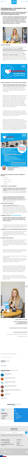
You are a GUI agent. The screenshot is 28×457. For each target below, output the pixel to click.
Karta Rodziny (4, 416)
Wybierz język (22, 1)
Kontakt (18, 442)
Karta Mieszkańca (5, 415)
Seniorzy (3, 417)
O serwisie (18, 441)
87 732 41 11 (4, 445)
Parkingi (17, 418)
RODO (18, 444)
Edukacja (3, 418)
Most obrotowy (18, 417)
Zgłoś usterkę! (18, 416)
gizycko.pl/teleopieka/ (16, 215)
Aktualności (19, 443)
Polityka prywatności (20, 445)
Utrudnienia (18, 415)
